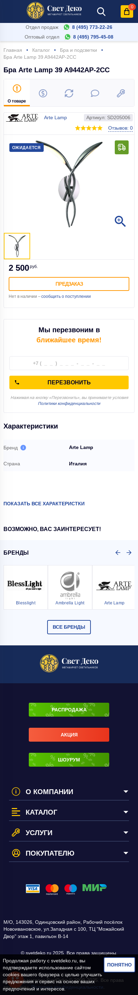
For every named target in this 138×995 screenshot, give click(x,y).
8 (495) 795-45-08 (93, 37)
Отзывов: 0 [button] (120, 128)
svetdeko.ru (64, 960)
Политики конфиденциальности (69, 403)
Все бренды (69, 627)
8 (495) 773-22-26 (92, 27)
